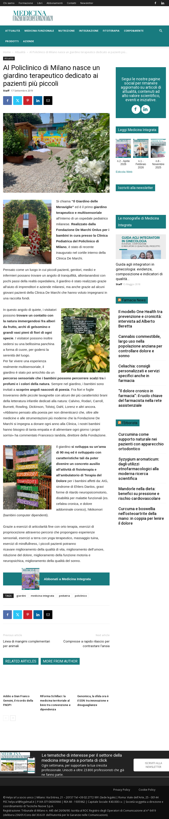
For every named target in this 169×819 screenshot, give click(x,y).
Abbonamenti (55, 3)
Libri (39, 3)
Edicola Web (124, 171)
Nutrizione (66, 30)
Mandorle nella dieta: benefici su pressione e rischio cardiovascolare (139, 493)
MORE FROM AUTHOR (60, 661)
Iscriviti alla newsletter (135, 188)
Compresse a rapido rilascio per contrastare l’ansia (86, 643)
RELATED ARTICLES (20, 661)
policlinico (81, 595)
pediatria (64, 595)
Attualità (12, 30)
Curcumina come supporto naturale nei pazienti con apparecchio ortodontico (141, 441)
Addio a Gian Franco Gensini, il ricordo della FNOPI (18, 701)
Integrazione (88, 30)
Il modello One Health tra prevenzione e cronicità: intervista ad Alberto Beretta (140, 318)
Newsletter (86, 3)
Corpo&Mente (133, 30)
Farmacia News (134, 300)
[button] (160, 31)
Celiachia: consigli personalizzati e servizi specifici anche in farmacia (139, 373)
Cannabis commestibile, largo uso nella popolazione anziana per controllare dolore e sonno (140, 346)
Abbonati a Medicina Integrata (67, 579)
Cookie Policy (147, 790)
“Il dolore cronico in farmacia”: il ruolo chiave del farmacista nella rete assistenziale (140, 398)
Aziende (28, 41)
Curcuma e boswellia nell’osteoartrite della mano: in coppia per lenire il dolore (141, 516)
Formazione (26, 3)
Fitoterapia (111, 30)
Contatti (71, 3)
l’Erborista (129, 423)
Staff (6, 90)
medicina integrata (42, 595)
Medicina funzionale (39, 30)
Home (7, 52)
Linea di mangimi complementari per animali (26, 643)
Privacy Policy (121, 790)
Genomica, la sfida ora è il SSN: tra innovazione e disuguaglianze (93, 701)
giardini (21, 595)
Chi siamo (9, 3)
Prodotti (12, 41)
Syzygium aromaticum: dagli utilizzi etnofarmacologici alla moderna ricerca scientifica (138, 469)
